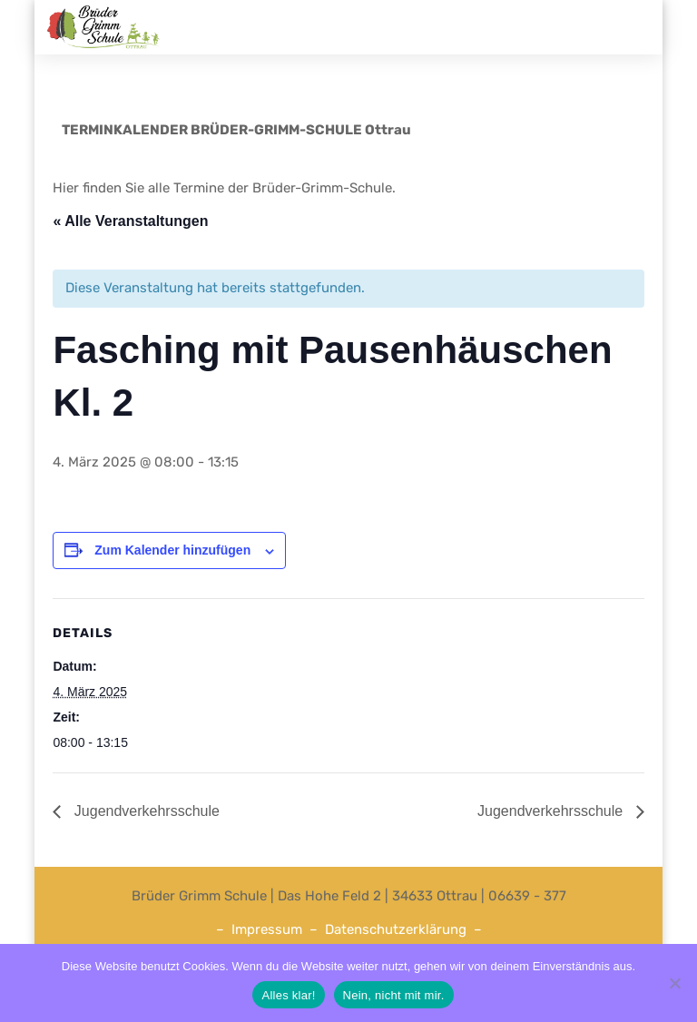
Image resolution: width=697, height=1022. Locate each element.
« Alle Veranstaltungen (130, 221)
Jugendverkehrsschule (145, 811)
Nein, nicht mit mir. (394, 995)
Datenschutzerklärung (395, 929)
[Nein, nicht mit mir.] (674, 983)
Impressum (267, 929)
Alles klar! (288, 995)
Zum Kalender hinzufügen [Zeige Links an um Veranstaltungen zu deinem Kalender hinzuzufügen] (172, 550)
